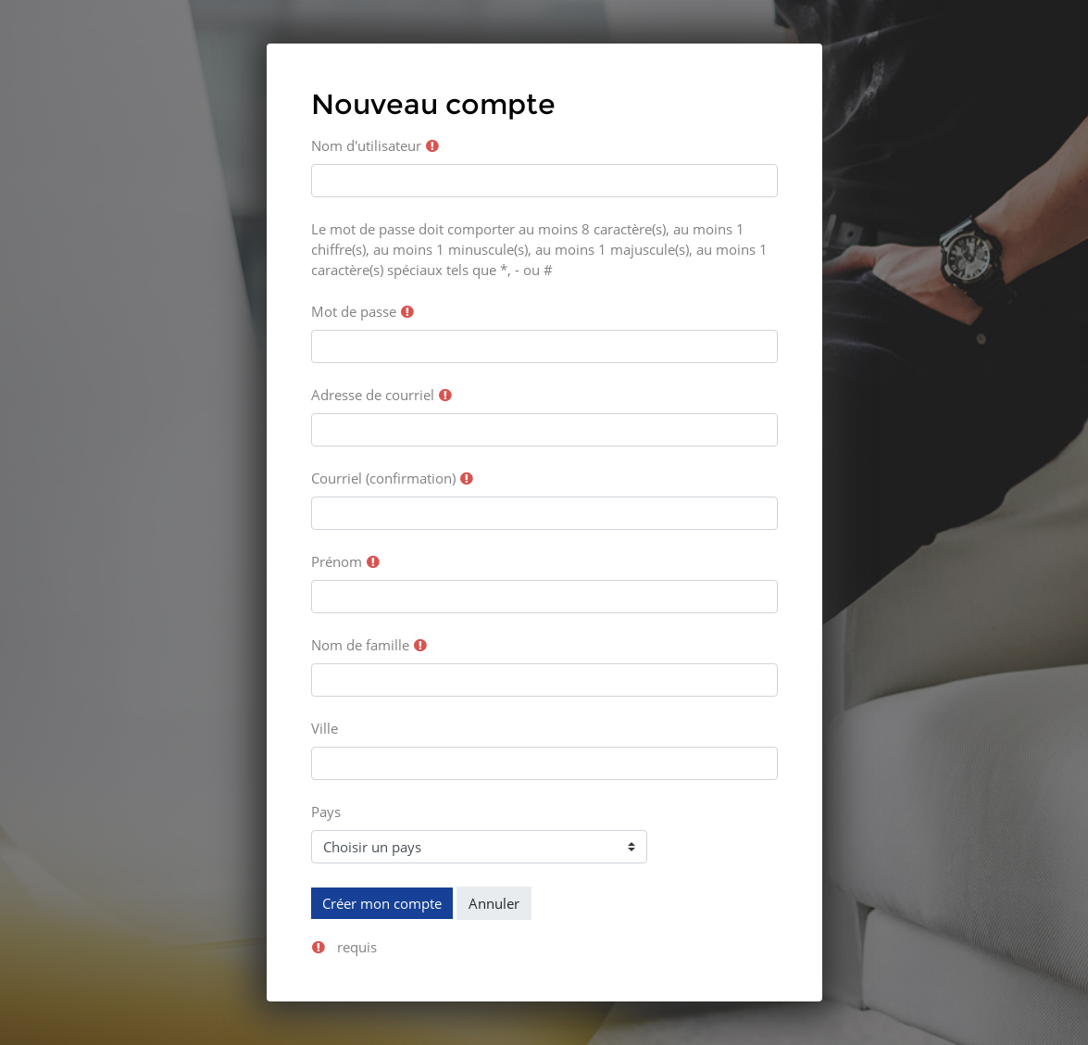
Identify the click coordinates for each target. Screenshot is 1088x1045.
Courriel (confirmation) (383, 478)
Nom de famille (360, 645)
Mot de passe (353, 311)
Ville (324, 728)
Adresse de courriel (372, 394)
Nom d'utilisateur (366, 145)
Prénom (336, 561)
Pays (326, 811)
